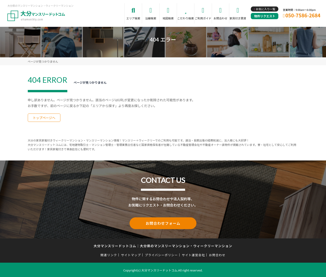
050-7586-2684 (302, 15)
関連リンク (108, 254)
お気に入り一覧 (265, 9)
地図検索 (168, 18)
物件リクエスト (264, 16)
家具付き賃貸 (238, 18)
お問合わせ (220, 18)
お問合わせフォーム (163, 223)
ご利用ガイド (203, 18)
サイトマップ (131, 254)
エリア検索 (133, 18)
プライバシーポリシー (161, 254)
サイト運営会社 (193, 254)
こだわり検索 (185, 18)
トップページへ (44, 117)
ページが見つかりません (43, 61)
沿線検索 (150, 18)
